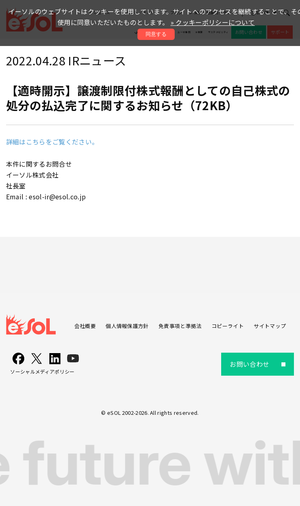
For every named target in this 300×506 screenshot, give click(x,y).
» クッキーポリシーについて (213, 22)
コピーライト (227, 326)
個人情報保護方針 (127, 326)
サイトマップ (270, 326)
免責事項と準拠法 (180, 326)
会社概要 (85, 326)
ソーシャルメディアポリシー (42, 371)
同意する (156, 34)
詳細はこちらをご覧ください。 (52, 141)
